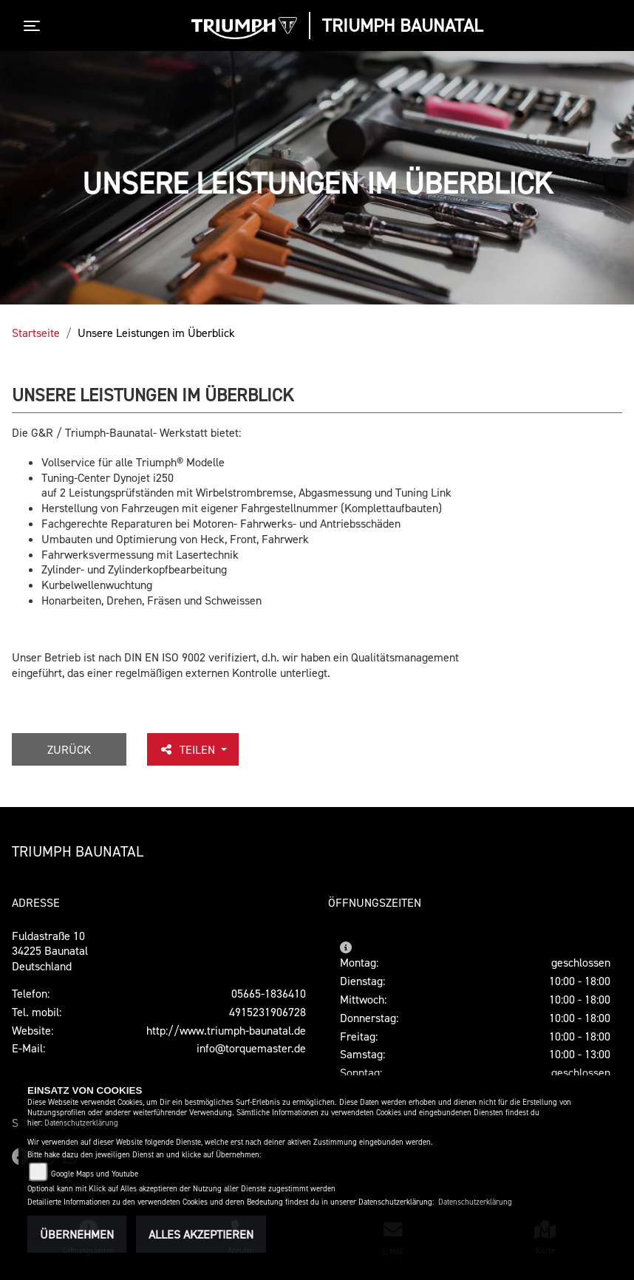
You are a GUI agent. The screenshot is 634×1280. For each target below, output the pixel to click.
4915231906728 (267, 1011)
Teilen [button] (188, 749)
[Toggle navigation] (35, 26)
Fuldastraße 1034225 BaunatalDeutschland (50, 951)
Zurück (69, 749)
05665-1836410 (268, 993)
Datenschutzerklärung (81, 1123)
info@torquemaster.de (251, 1048)
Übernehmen (77, 1234)
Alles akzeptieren (201, 1234)
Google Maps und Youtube (94, 1174)
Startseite (36, 332)
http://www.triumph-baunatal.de (226, 1030)
